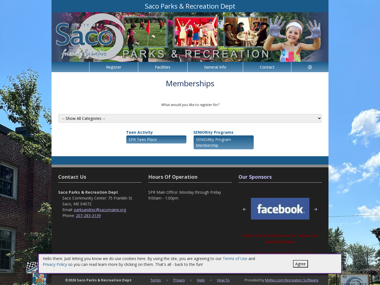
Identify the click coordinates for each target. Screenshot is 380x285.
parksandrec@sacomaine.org (100, 209)
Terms (155, 280)
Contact (267, 67)
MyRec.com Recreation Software (292, 280)
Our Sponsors (255, 176)
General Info (215, 67)
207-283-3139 (88, 215)
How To (223, 280)
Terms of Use (235, 258)
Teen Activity (139, 132)
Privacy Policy (55, 264)
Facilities (162, 67)
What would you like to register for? (190, 104)
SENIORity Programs (213, 132)
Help (201, 280)
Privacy (179, 280)
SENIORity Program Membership (213, 142)
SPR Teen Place (143, 139)
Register (113, 67)
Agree (300, 263)
